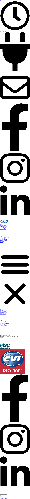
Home (1, 223)
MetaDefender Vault (2, 236)
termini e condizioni (5, 495)
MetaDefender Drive (2, 238)
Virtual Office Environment (3, 230)
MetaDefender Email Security (4, 235)
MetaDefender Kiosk (2, 234)
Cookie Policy (5, 498)
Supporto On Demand (3, 227)
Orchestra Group (2, 241)
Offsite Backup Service (3, 229)
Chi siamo (1, 224)
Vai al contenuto (2, 0)
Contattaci (1, 247)
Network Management (3, 225)
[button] (15, 279)
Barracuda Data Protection (3, 332)
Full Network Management (3, 226)
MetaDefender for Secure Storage (4, 237)
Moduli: (1, 319)
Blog (0, 248)
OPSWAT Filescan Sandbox (3, 240)
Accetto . (4, 495)
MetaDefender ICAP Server (3, 239)
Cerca (1, 337)
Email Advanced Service (3, 228)
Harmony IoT (1, 242)
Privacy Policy (2, 498)
